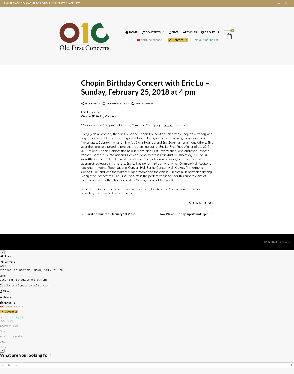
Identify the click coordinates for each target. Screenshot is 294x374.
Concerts (151, 32)
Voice (3, 347)
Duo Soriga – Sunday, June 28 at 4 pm (25, 285)
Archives (190, 32)
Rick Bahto (92, 103)
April (3, 266)
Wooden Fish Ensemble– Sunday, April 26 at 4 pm (32, 270)
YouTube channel (150, 40)
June (3, 275)
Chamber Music (9, 325)
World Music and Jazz (13, 336)
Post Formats (145, 103)
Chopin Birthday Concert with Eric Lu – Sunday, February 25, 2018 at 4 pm (145, 87)
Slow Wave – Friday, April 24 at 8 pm (183, 214)
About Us (210, 32)
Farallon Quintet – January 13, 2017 (110, 214)
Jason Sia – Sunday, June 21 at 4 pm (23, 279)
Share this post (200, 202)
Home (131, 32)
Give (173, 32)
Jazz (2, 341)
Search (291, 365)
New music (6, 320)
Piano (3, 331)
